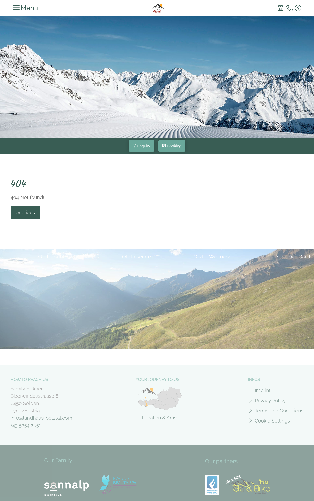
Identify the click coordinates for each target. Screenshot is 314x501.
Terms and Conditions (279, 409)
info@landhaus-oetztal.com (41, 416)
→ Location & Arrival (158, 416)
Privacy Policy (270, 399)
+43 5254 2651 (26, 424)
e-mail (298, 8)
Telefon (289, 8)
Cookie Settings (272, 419)
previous (25, 213)
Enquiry (143, 146)
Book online (281, 8)
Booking (174, 146)
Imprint (263, 389)
